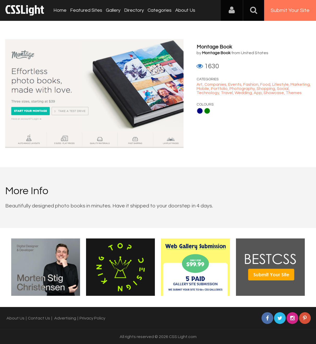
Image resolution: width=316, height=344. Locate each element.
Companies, (216, 84)
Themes (294, 93)
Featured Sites (86, 10)
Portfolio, (220, 89)
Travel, (228, 93)
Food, (266, 84)
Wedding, (244, 93)
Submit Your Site (290, 10)
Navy (200, 111)
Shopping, (267, 89)
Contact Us (39, 318)
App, (259, 93)
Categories (160, 10)
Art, (200, 84)
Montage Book (214, 47)
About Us (185, 10)
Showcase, (275, 93)
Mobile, (204, 89)
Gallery (113, 10)
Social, (283, 89)
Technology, (209, 93)
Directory (134, 10)
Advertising (65, 318)
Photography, (243, 89)
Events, (235, 84)
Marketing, (300, 84)
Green (207, 111)
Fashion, (251, 84)
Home (59, 10)
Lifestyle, (281, 84)
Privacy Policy (92, 318)
